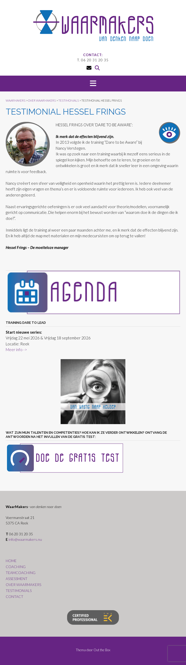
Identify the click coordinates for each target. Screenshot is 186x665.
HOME (11, 560)
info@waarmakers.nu (25, 539)
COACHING (16, 566)
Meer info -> (16, 349)
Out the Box (102, 650)
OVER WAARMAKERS (23, 584)
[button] (93, 84)
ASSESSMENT (16, 578)
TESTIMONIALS (19, 590)
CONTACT (14, 596)
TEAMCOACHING (20, 572)
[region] (93, 391)
